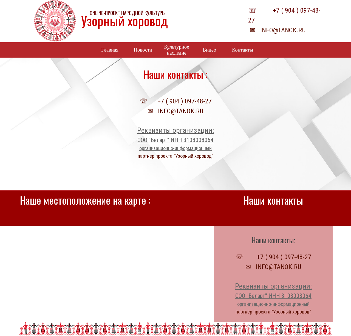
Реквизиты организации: (175, 130)
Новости (143, 50)
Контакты (242, 50)
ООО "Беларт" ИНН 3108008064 (175, 140)
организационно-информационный (175, 148)
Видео (209, 50)
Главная (109, 50)
